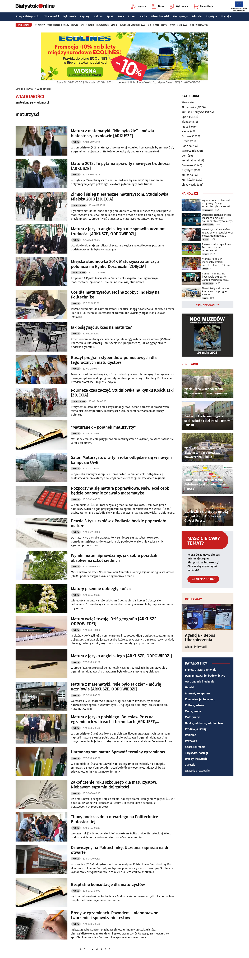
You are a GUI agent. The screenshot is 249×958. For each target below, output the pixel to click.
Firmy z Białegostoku (28, 16)
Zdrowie (196, 16)
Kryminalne (189, 160)
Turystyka (211, 16)
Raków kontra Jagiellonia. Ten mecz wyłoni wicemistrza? (217, 247)
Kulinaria (187, 175)
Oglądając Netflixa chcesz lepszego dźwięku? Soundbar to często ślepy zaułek (217, 218)
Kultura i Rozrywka (193, 112)
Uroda (185, 141)
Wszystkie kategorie (197, 770)
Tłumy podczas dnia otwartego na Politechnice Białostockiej (114, 819)
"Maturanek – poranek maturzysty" (103, 427)
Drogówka (188, 165)
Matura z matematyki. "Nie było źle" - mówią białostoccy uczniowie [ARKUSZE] (112, 133)
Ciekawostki (189, 184)
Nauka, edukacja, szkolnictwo (204, 723)
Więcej (226, 16)
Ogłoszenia (179, 6)
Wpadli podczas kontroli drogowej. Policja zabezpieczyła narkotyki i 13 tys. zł (216, 203)
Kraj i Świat (188, 179)
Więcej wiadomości (205, 305)
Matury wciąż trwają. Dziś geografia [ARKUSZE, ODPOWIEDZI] (114, 621)
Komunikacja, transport (200, 699)
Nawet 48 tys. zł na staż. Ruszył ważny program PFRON (216, 291)
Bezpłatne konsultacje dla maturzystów (108, 884)
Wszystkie (188, 102)
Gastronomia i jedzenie (199, 681)
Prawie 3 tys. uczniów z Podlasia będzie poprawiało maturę (118, 523)
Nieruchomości (160, 16)
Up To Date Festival (157, 25)
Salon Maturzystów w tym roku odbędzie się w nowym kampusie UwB (121, 460)
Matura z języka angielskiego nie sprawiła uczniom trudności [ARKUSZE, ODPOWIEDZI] (118, 231)
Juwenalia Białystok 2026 (132, 25)
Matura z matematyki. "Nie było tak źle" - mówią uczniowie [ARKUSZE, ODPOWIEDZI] (116, 687)
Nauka (143, 16)
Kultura (98, 16)
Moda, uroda (193, 711)
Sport (110, 16)
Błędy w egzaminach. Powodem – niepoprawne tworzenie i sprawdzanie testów (114, 915)
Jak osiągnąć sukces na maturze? (101, 327)
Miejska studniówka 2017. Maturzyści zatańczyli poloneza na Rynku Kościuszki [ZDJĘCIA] (115, 264)
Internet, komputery (197, 693)
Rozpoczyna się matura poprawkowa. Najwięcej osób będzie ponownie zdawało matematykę (120, 491)
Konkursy (40, 25)
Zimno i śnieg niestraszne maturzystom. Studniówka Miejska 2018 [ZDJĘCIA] (119, 197)
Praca (120, 16)
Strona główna (24, 88)
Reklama (190, 735)
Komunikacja (203, 6)
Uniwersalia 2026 (178, 25)
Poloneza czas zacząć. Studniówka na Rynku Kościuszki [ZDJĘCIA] (122, 393)
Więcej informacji (196, 646)
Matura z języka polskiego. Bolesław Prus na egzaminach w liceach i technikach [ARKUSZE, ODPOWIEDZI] (113, 719)
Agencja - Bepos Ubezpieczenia (200, 637)
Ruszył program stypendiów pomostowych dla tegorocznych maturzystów (114, 360)
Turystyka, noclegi (196, 753)
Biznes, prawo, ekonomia (200, 669)
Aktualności (79, 205)
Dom (184, 155)
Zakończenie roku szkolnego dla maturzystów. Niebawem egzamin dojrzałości (114, 785)
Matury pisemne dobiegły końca (101, 588)
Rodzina (187, 146)
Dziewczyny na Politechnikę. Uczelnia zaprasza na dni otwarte (121, 850)
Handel (189, 687)
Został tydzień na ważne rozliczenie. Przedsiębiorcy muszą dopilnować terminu (217, 232)
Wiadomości (51, 16)
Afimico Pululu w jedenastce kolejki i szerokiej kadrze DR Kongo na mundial (217, 262)
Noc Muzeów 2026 (199, 25)
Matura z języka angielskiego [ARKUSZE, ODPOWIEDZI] (121, 655)
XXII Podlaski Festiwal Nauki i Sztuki (99, 25)
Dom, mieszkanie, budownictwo (205, 675)
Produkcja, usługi (196, 729)
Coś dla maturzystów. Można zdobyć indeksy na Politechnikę (115, 295)
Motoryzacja (180, 16)
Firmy (158, 6)
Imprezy (138, 6)
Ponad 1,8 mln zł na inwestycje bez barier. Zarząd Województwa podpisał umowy (214, 276)
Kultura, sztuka (194, 705)
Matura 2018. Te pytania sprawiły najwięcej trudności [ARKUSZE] (120, 166)
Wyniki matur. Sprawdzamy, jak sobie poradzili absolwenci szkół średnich (114, 558)
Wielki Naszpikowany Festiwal (62, 25)
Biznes (132, 16)
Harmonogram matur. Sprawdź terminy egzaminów (118, 752)
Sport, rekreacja (195, 747)
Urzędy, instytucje (196, 758)
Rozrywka (191, 741)
